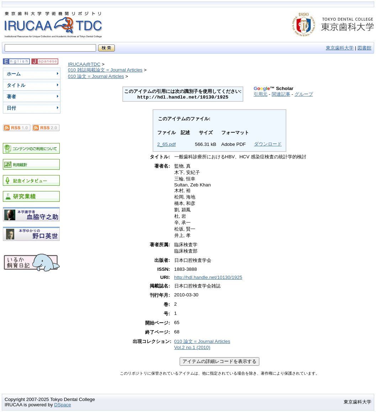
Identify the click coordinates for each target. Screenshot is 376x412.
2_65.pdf (166, 144)
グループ (304, 94)
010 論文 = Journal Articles (96, 76)
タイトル (16, 85)
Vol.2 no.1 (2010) (192, 347)
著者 (11, 96)
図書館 (364, 48)
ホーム (14, 73)
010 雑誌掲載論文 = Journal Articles (105, 70)
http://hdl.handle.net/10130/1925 (208, 277)
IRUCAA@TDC (84, 64)
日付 (11, 108)
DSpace (62, 404)
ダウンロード (268, 144)
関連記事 (281, 94)
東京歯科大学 (340, 48)
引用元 (261, 94)
